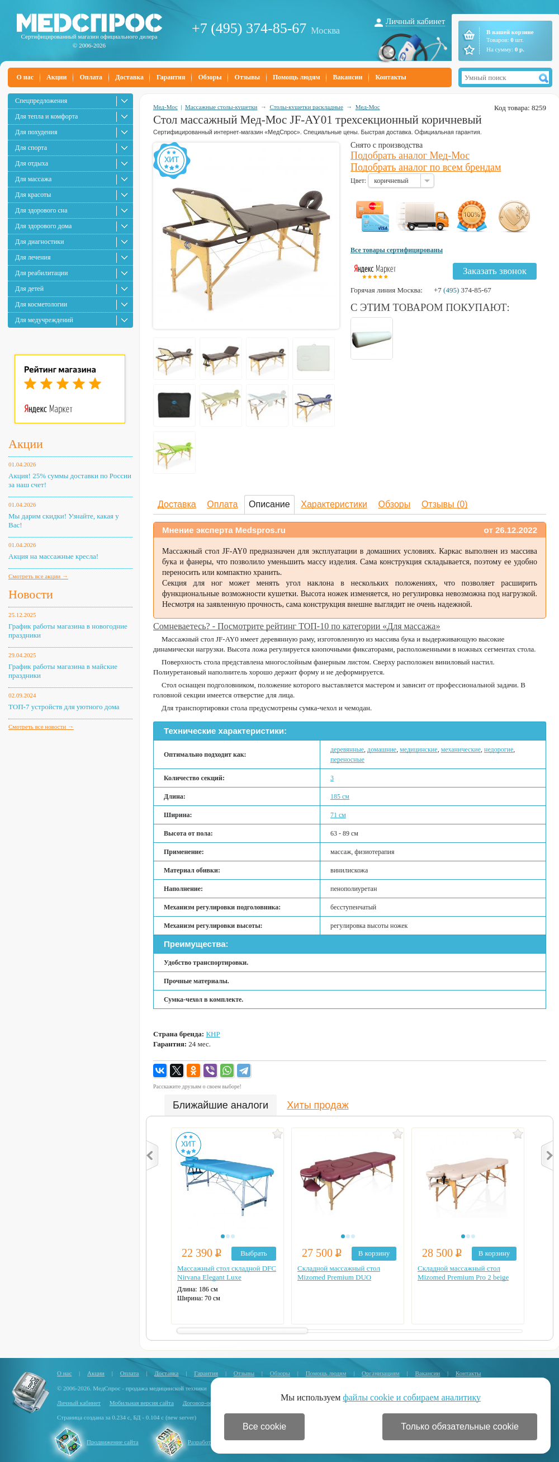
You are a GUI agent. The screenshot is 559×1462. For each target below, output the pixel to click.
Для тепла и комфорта (46, 116)
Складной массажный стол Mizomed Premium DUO (338, 1272)
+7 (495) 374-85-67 (249, 28)
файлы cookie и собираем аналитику (412, 1397)
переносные (347, 759)
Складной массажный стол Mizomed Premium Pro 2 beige (463, 1272)
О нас (25, 77)
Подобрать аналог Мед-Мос (410, 155)
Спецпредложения (41, 101)
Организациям (381, 1373)
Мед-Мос (165, 106)
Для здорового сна (41, 210)
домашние (381, 749)
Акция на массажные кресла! (53, 556)
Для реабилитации (41, 273)
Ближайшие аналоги (220, 1105)
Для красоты (33, 195)
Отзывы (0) (444, 504)
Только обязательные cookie (460, 1426)
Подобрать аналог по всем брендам (425, 167)
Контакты (390, 77)
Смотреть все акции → (38, 576)
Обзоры (209, 77)
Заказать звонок (495, 271)
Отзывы (247, 77)
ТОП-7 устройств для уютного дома (64, 706)
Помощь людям (296, 77)
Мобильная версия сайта (142, 1402)
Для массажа (33, 179)
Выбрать (253, 1253)
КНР (213, 1034)
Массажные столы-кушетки (221, 106)
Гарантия (171, 77)
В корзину (374, 1253)
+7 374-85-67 (462, 290)
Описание (269, 504)
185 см (339, 796)
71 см (338, 815)
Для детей (29, 289)
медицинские (418, 749)
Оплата (90, 77)
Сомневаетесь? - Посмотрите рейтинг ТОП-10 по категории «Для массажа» (296, 626)
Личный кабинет (415, 21)
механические (461, 749)
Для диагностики (39, 242)
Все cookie (264, 1426)
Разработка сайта (210, 1442)
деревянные (347, 749)
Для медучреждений (44, 320)
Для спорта (31, 148)
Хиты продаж (317, 1105)
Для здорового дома (43, 226)
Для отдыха (31, 163)
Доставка (129, 77)
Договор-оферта (204, 1402)
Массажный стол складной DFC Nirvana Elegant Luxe (226, 1272)
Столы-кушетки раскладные (306, 106)
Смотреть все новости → (41, 726)
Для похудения (36, 132)
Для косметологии (41, 304)
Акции (56, 77)
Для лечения (32, 257)
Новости (30, 594)
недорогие (498, 749)
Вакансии (348, 77)
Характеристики (334, 504)
